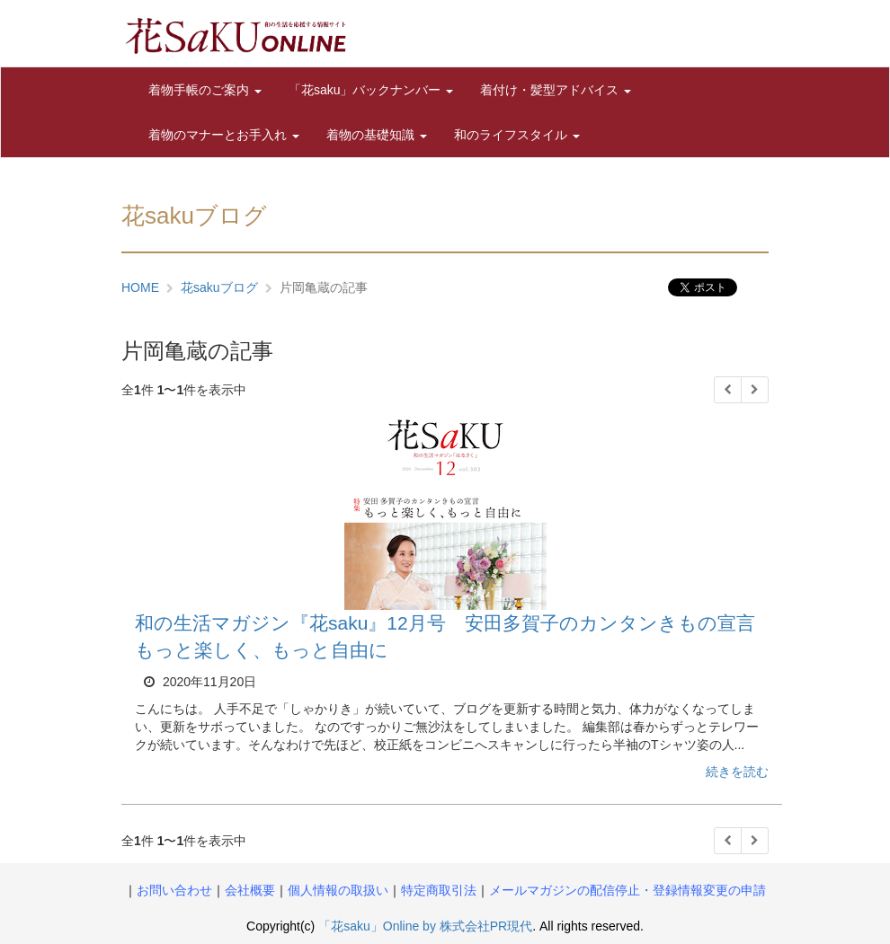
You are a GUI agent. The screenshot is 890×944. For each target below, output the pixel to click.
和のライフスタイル (517, 135)
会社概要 (250, 890)
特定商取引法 (438, 890)
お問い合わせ (174, 890)
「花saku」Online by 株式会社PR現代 (425, 926)
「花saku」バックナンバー (371, 90)
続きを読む (737, 771)
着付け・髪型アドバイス (555, 90)
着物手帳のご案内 (205, 90)
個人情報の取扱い (338, 890)
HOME (140, 287)
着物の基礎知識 (376, 135)
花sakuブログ (219, 287)
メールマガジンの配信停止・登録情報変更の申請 (627, 890)
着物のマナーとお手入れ (223, 135)
